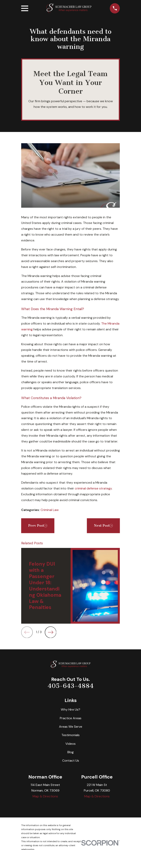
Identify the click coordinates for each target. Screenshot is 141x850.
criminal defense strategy (93, 488)
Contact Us (70, 760)
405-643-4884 (71, 686)
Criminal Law (50, 510)
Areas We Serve (70, 726)
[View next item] (50, 632)
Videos (70, 744)
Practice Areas (70, 718)
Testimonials (70, 735)
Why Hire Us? (70, 709)
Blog (70, 752)
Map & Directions (45, 796)
